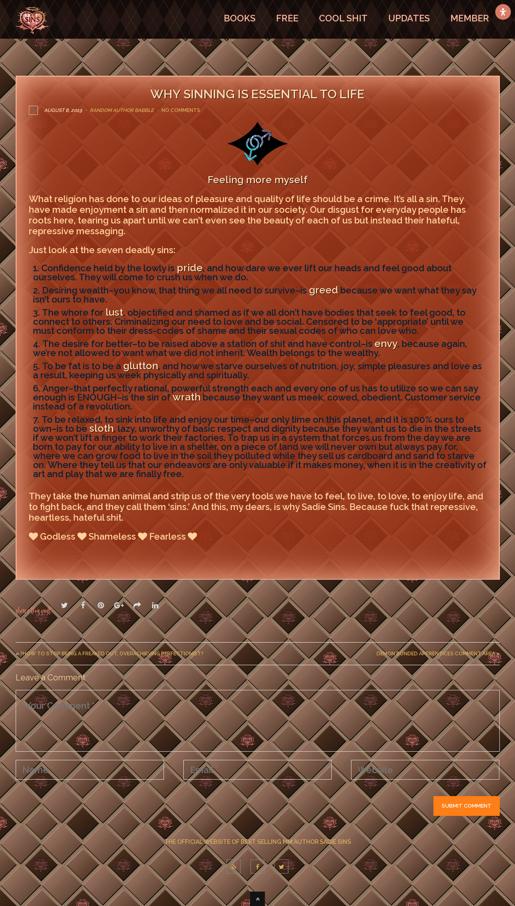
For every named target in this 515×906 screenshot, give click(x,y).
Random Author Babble (122, 110)
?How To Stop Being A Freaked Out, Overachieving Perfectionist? (112, 653)
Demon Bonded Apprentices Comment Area (436, 653)
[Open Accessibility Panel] (503, 12)
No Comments (181, 110)
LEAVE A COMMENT (68, 554)
